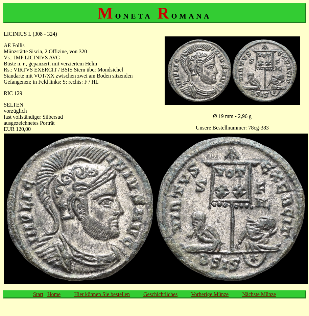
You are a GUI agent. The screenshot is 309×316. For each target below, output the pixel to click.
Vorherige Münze (210, 294)
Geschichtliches (160, 294)
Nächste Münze (259, 294)
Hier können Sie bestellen (102, 294)
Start (38, 294)
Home (54, 294)
